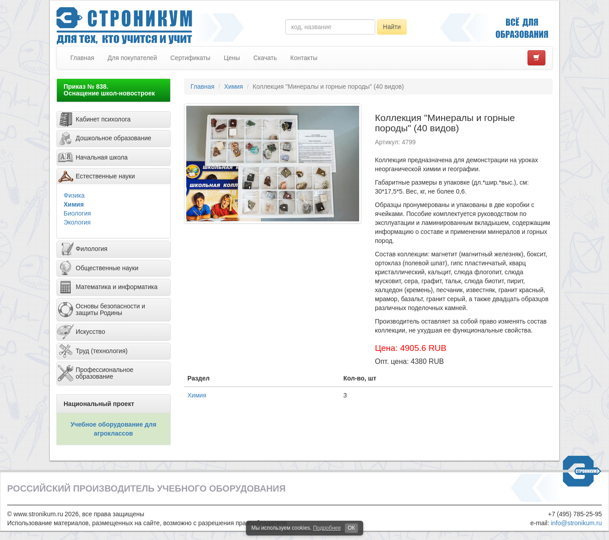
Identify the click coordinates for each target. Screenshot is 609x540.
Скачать (265, 57)
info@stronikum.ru (576, 523)
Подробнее (327, 528)
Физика (74, 195)
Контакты (303, 57)
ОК (351, 528)
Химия (74, 204)
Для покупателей (132, 57)
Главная (82, 57)
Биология (77, 213)
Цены (232, 57)
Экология (77, 222)
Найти (392, 26)
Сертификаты (190, 57)
